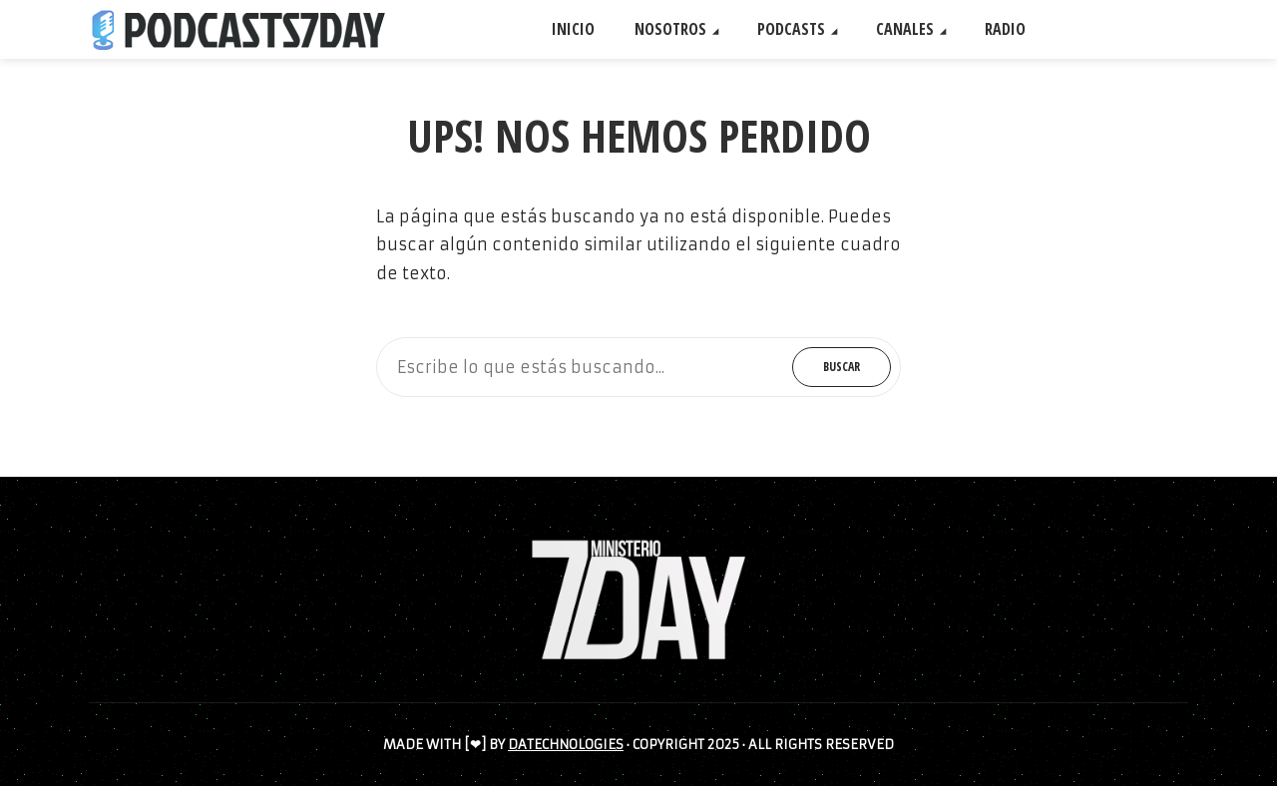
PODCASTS (791, 29)
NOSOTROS (670, 29)
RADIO (1005, 29)
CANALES (905, 29)
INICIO (573, 29)
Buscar (841, 366)
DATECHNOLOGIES (566, 744)
